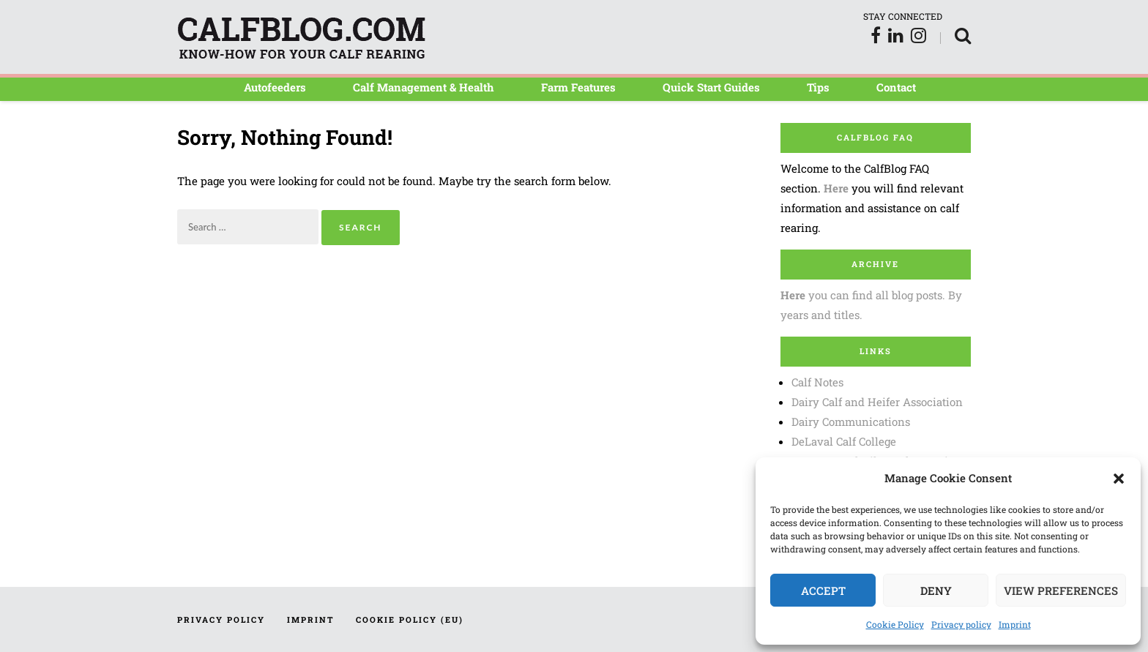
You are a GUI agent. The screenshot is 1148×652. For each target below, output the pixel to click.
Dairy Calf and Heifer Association (877, 401)
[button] (1118, 478)
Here (836, 188)
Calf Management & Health (423, 87)
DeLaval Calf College (843, 441)
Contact (896, 87)
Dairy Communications (850, 421)
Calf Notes (817, 382)
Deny (936, 590)
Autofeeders (275, 87)
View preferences (1061, 590)
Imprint (1015, 624)
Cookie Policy (895, 624)
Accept (823, 590)
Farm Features (578, 87)
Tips (818, 87)
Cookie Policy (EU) (409, 619)
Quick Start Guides (711, 87)
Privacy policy (961, 624)
